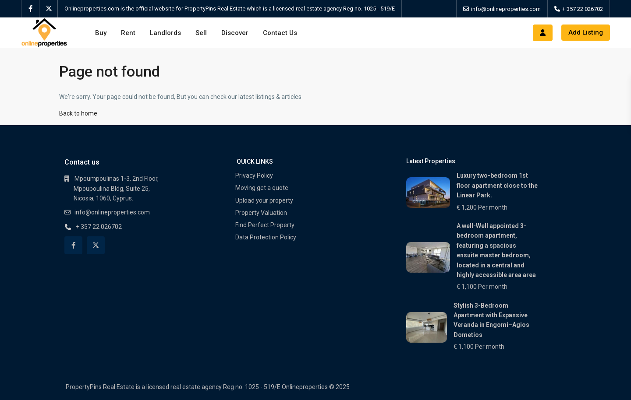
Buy (100, 33)
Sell (201, 33)
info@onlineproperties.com (506, 9)
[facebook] (30, 9)
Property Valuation (261, 212)
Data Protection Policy (265, 237)
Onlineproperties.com (92, 8)
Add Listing (585, 32)
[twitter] (48, 9)
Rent (128, 33)
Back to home (78, 113)
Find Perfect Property (264, 224)
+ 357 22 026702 (582, 9)
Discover (234, 33)
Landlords (165, 33)
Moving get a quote (261, 187)
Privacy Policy (254, 175)
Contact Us (280, 33)
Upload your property (264, 200)
